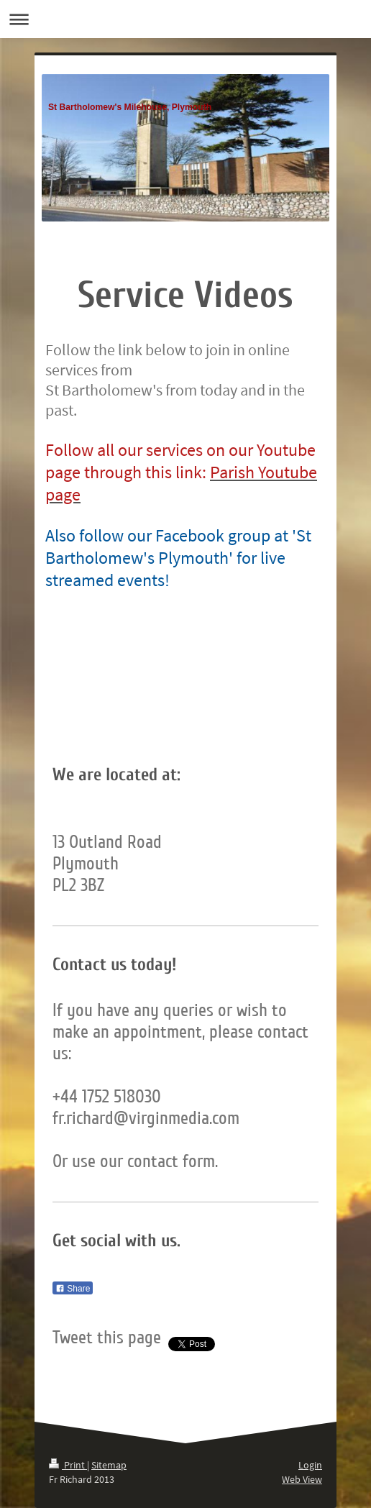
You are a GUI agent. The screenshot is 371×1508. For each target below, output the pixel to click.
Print (68, 1464)
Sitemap (109, 1464)
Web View (302, 1479)
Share (72, 1289)
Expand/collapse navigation (185, 19)
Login (310, 1464)
